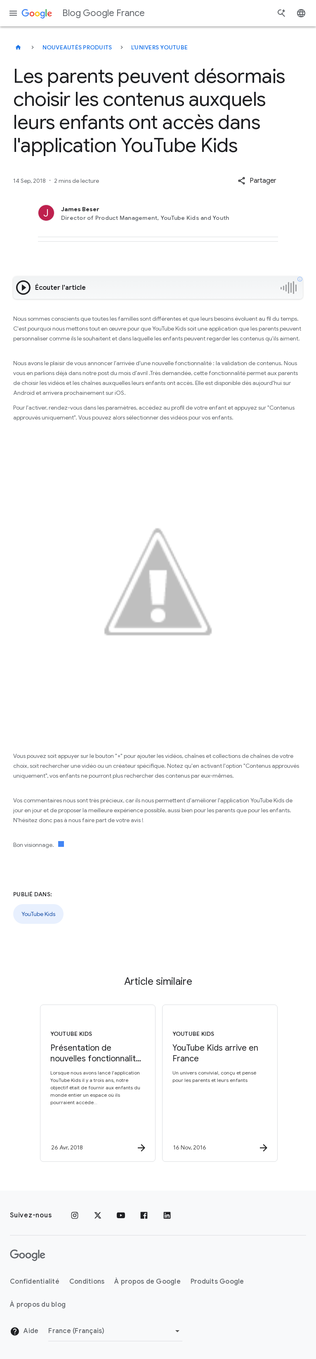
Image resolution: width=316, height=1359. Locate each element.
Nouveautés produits (77, 47)
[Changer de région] (115, 1331)
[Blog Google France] (18, 47)
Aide (24, 1331)
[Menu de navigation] (13, 13)
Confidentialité (34, 1281)
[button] (257, 181)
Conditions (87, 1281)
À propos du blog (38, 1305)
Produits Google (217, 1281)
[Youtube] (121, 1215)
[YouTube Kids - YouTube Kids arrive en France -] (218, 1083)
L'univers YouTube (159, 47)
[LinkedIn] (167, 1215)
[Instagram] (75, 1215)
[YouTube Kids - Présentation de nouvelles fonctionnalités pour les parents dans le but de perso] (96, 1083)
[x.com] (98, 1215)
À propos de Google (147, 1281)
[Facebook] (144, 1215)
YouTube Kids (38, 914)
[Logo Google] (27, 1255)
